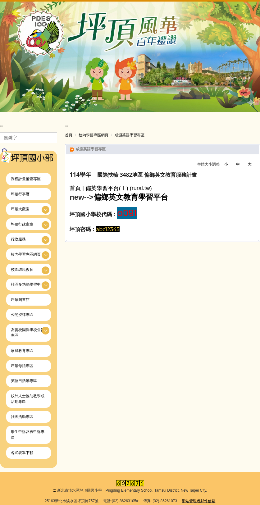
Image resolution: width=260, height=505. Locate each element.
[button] (28, 210)
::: (1, 127)
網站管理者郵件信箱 (198, 498)
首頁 (68, 136)
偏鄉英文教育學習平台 (131, 198)
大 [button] (250, 165)
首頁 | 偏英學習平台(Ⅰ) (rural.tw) (111, 189)
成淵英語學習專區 (129, 136)
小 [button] (226, 165)
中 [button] (238, 165)
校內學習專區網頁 (93, 136)
